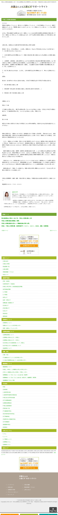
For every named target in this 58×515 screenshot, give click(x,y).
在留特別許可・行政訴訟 (9, 283)
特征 (4, 386)
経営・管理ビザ (6, 300)
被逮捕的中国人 (6, 424)
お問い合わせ (27, 489)
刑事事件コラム (6, 444)
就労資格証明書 (6, 289)
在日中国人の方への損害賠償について (12, 345)
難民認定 (5, 316)
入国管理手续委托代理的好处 (10, 394)
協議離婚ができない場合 (9, 380)
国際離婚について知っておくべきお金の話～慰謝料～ (15, 374)
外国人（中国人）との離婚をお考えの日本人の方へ (15, 369)
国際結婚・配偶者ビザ (8, 302)
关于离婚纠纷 (6, 416)
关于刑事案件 (6, 421)
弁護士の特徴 (6, 263)
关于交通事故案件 (7, 400)
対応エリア (5, 274)
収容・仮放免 (6, 281)
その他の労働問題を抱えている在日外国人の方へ (14, 360)
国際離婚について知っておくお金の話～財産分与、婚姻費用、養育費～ (20, 377)
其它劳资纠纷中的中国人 (9, 413)
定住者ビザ (5, 305)
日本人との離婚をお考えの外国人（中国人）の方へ (15, 372)
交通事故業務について (8, 334)
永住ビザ (5, 310)
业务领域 (5, 389)
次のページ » (53, 230)
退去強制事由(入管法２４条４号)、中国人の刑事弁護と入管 (16, 218)
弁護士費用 (5, 269)
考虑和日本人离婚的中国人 (9, 419)
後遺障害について (7, 348)
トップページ (11, 484)
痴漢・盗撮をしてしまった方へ (10, 328)
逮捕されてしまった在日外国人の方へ (12, 325)
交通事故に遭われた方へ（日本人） (11, 340)
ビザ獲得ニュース (7, 439)
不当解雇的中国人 (7, 411)
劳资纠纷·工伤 (6, 408)
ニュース (5, 436)
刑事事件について (7, 322)
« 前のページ (4, 230)
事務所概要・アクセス (8, 272)
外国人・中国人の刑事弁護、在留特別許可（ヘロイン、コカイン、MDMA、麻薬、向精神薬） (25, 226)
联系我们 (5, 427)
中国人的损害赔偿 (7, 405)
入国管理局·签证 (7, 392)
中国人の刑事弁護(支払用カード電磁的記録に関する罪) (15, 223)
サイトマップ (11, 494)
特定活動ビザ (6, 308)
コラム (4, 433)
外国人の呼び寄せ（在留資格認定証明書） (13, 286)
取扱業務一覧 (6, 266)
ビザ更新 (5, 292)
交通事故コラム (6, 441)
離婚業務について (7, 366)
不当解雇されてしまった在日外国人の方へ (13, 357)
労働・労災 (5, 354)
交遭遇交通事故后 (7, 403)
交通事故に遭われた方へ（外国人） (11, 337)
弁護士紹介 (5, 261)
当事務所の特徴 (11, 489)
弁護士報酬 (27, 484)
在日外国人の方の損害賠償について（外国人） (14, 342)
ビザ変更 (5, 294)
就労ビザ (5, 297)
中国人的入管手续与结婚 (9, 397)
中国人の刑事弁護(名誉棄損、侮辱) (10, 220)
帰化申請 (5, 313)
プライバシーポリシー (13, 492)
